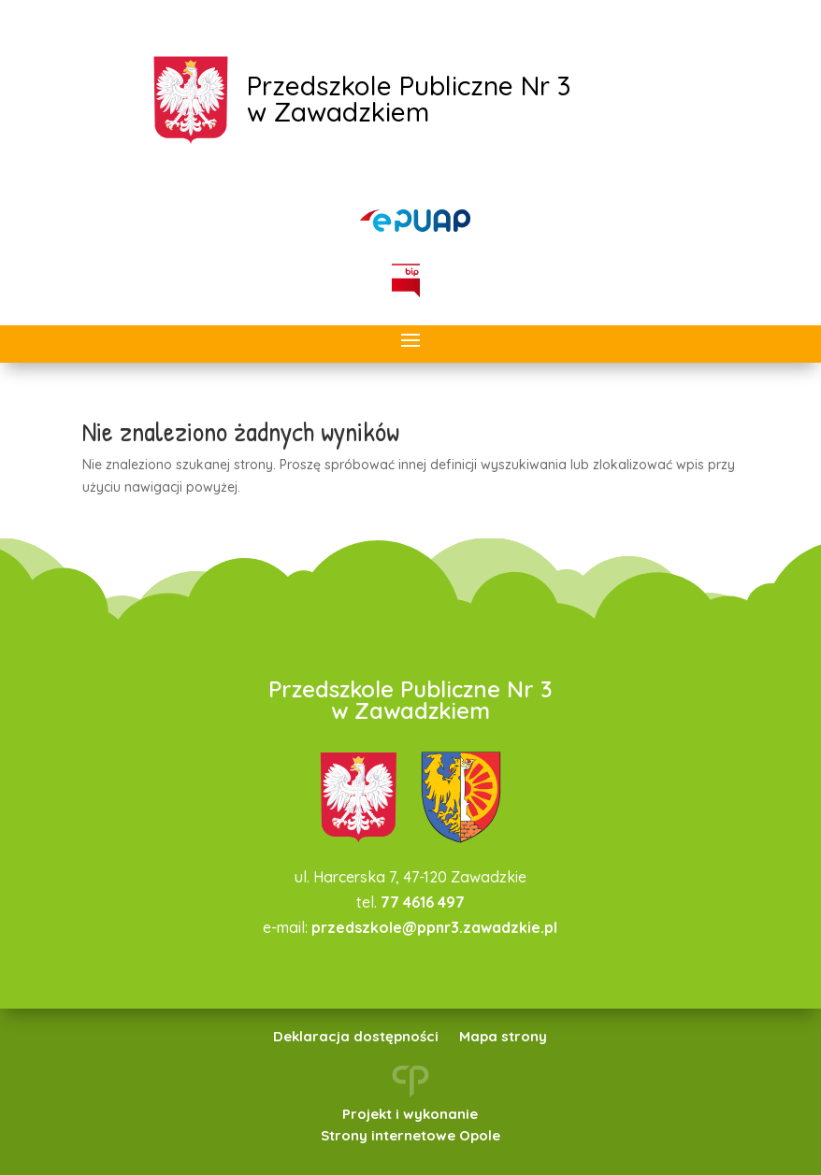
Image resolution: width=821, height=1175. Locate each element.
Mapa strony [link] (503, 1037)
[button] (410, 341)
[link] (415, 220)
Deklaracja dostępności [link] (356, 1037)
